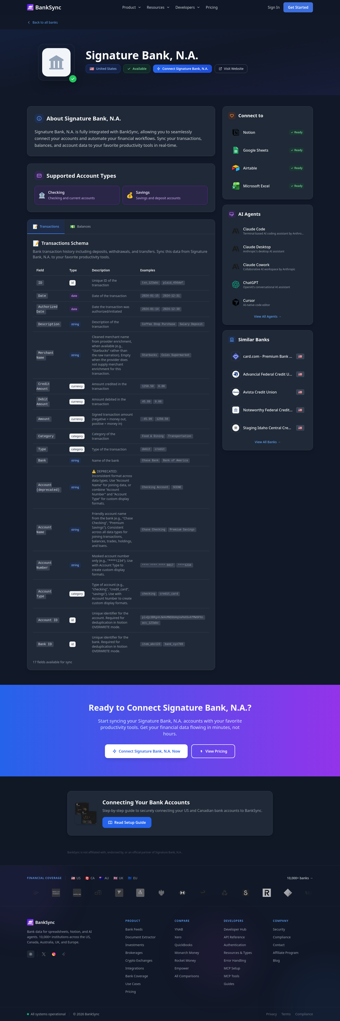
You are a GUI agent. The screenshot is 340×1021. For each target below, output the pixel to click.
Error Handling (235, 960)
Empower (182, 968)
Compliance (282, 937)
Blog (276, 960)
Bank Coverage (136, 976)
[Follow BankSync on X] (43, 954)
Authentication (235, 945)
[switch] (30, 954)
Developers (187, 7)
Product (131, 7)
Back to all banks (42, 22)
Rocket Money (185, 960)
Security (279, 929)
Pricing (212, 7)
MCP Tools (231, 976)
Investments (134, 945)
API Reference (234, 937)
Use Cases (133, 984)
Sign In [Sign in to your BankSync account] (274, 7)
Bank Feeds (134, 929)
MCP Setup (232, 968)
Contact (279, 945)
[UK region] (118, 878)
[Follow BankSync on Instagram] (54, 954)
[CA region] (89, 878)
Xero (178, 937)
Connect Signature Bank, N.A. (182, 68)
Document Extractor (140, 937)
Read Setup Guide (127, 822)
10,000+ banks (300, 878)
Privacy (271, 1014)
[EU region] (132, 878)
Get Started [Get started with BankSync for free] (298, 7)
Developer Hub (235, 929)
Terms (286, 1014)
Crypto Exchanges (138, 960)
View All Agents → (268, 316)
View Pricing (213, 751)
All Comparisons (187, 976)
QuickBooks (183, 945)
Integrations (134, 968)
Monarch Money (187, 952)
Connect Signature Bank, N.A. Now (146, 751)
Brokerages (134, 952)
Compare (182, 921)
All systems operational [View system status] (46, 1014)
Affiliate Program (285, 952)
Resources (158, 7)
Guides (229, 984)
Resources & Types (238, 952)
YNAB (179, 929)
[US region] (75, 878)
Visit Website (231, 68)
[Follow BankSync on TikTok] (64, 954)
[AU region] (104, 878)
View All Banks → (268, 442)
